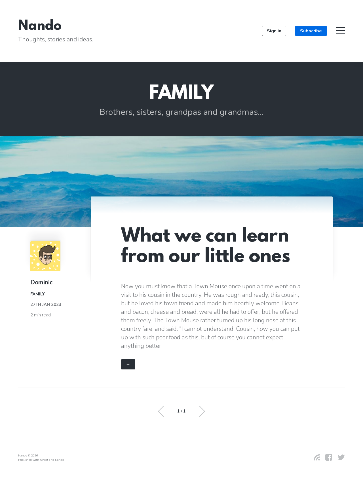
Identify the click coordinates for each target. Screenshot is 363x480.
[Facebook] (326, 457)
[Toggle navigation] (340, 30)
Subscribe (311, 31)
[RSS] (314, 457)
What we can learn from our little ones (205, 247)
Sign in (274, 31)
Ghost (44, 460)
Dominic (41, 282)
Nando (40, 26)
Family (37, 294)
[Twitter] (339, 457)
